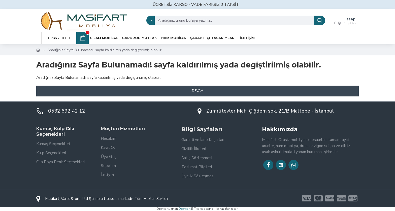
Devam (197, 91)
